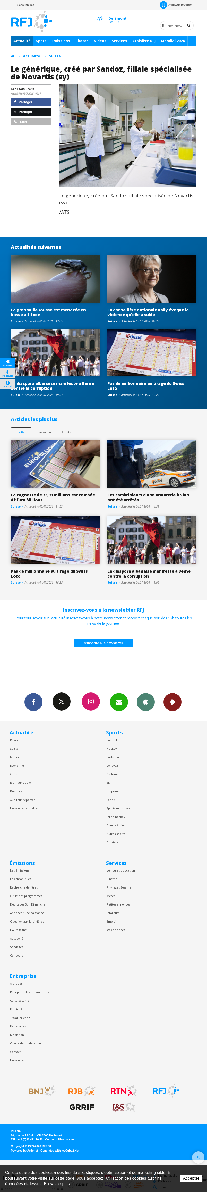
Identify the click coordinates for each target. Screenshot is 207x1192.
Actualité (22, 40)
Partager (23, 102)
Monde (15, 757)
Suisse (55, 56)
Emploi (111, 921)
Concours (16, 955)
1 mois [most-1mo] (66, 432)
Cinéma (112, 879)
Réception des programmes (29, 992)
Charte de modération (25, 1043)
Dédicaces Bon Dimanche (27, 904)
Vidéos (100, 40)
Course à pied (116, 825)
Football (112, 740)
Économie (17, 765)
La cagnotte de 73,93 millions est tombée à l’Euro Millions (53, 497)
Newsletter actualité (24, 808)
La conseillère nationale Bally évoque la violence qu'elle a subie (147, 312)
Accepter (191, 1178)
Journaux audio (20, 782)
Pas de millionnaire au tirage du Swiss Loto (145, 386)
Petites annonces (118, 904)
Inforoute (113, 913)
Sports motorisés (118, 808)
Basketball (113, 757)
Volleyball (113, 765)
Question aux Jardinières (27, 921)
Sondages (16, 947)
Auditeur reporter (22, 799)
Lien (20, 122)
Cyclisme (113, 774)
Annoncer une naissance (27, 913)
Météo (111, 896)
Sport (41, 40)
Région (15, 740)
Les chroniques (20, 879)
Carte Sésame (19, 1000)
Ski (108, 782)
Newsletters (119, 702)
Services (119, 40)
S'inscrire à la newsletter (103, 643)
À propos (16, 983)
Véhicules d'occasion (121, 870)
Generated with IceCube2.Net (59, 1150)
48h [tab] (21, 432)
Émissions (60, 40)
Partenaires (18, 1026)
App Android (172, 702)
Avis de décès (116, 930)
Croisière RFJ (144, 40)
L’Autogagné (18, 930)
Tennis (111, 799)
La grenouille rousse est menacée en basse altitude (48, 312)
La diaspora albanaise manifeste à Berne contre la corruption (52, 386)
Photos (82, 40)
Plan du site (66, 1139)
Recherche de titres (24, 887)
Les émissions (19, 870)
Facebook (33, 702)
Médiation (17, 1034)
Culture (15, 774)
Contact (15, 1051)
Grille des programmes (26, 896)
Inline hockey (116, 816)
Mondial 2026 (173, 40)
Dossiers (16, 791)
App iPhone (146, 702)
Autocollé (16, 938)
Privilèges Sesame (119, 887)
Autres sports (116, 833)
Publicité (16, 1009)
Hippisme (113, 791)
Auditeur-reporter (176, 5)
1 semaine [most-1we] (43, 432)
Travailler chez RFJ (22, 1017)
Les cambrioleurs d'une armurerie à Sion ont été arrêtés (148, 497)
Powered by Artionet (24, 1150)
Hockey (112, 748)
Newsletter (17, 1060)
